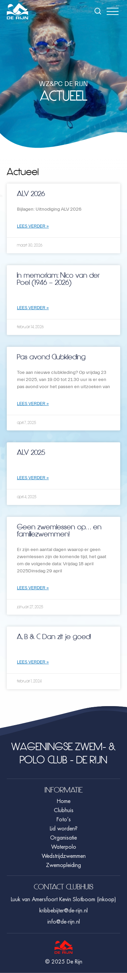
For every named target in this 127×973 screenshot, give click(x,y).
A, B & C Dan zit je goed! (54, 636)
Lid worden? (64, 828)
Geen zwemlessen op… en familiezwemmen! (59, 530)
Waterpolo (63, 847)
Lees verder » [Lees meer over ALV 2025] (33, 477)
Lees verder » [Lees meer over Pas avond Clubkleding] (33, 403)
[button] (113, 11)
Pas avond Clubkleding (51, 357)
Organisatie (63, 837)
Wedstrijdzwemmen (64, 856)
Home (63, 801)
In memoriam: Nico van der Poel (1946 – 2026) (58, 279)
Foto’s (64, 819)
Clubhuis (63, 810)
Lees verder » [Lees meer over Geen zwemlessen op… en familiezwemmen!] (33, 588)
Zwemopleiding (63, 865)
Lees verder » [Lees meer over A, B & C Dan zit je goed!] (33, 662)
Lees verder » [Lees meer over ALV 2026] (33, 226)
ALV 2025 (31, 452)
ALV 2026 (31, 193)
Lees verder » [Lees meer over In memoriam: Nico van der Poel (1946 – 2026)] (33, 307)
